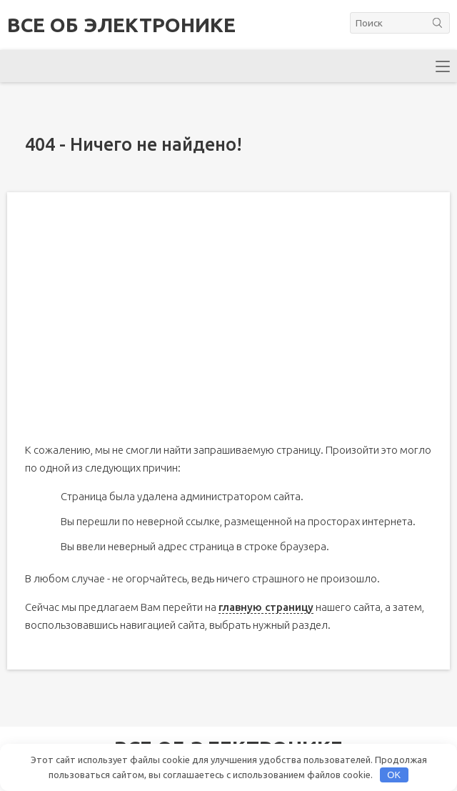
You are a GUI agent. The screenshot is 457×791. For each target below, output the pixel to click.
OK (394, 775)
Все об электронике (121, 25)
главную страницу (266, 607)
